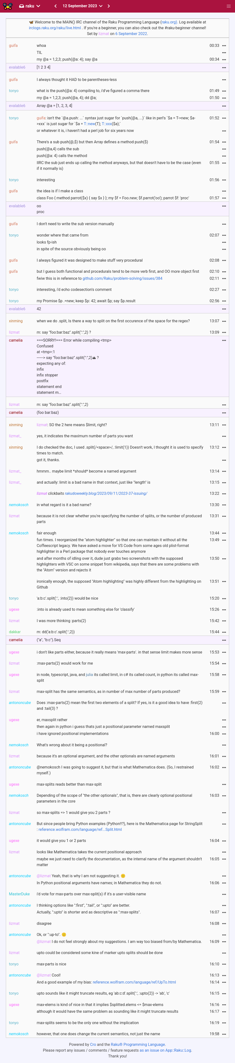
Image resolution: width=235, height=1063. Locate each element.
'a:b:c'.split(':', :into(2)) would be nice (67, 598)
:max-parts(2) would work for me (65, 663)
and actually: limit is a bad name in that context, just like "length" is (93, 482)
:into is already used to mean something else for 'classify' (85, 609)
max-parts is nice (51, 964)
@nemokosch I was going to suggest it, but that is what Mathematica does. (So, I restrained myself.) (115, 770)
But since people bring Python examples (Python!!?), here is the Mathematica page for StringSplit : (119, 826)
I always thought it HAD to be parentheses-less (77, 79)
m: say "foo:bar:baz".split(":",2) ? (64, 332)
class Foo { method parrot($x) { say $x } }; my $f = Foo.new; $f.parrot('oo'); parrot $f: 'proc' (113, 198)
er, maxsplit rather (52, 720)
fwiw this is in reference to (99, 278)
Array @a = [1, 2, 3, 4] (54, 105)
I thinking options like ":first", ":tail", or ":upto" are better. (83, 905)
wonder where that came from (62, 235)
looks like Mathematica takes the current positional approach (89, 852)
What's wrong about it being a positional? (72, 745)
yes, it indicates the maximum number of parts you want (85, 436)
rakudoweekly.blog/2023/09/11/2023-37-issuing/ (106, 493)
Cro (93, 1044)
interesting (46, 180)
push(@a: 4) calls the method (62, 155)
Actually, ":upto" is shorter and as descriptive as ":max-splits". (89, 912)
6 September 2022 (131, 33)
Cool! (49, 975)
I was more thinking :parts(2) (61, 620)
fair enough (46, 533)
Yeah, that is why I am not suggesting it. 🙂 (81, 876)
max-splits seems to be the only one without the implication (88, 1022)
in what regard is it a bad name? (64, 505)
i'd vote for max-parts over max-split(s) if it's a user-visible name (91, 894)
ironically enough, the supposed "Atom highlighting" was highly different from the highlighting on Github (119, 584)
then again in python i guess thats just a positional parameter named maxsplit (103, 726)
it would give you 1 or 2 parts (61, 840)
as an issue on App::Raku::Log (165, 1050)
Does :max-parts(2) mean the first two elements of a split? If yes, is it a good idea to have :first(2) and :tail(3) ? (119, 705)
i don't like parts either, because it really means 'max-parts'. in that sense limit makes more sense (119, 652)
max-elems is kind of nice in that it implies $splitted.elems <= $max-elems (100, 1004)
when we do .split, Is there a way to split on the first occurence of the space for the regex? (113, 321)
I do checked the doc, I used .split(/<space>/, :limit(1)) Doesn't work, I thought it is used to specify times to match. (120, 450)
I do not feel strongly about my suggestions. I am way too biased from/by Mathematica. (119, 941)
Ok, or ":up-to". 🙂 (51, 934)
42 (39, 309)
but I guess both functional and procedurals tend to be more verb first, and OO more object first (118, 271)
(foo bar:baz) (48, 412)
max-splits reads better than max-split (69, 784)
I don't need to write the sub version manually (75, 224)
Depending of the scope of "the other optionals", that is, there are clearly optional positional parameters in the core (114, 798)
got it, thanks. (48, 460)
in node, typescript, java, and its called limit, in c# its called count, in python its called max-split (117, 677)
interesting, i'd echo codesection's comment (74, 289)
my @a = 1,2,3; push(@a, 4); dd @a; (66, 97)
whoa (41, 45)
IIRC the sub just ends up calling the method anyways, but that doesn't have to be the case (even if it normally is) (119, 165)
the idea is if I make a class (60, 191)
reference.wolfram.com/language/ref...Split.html (80, 829)
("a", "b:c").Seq (49, 640)
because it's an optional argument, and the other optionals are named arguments (106, 756)
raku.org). (170, 22)
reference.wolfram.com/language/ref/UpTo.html (134, 982)
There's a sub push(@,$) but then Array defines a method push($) (92, 142)
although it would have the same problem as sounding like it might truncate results (107, 1011)
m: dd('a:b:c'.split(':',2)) (56, 632)
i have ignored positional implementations (73, 733)
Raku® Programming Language (138, 1044)
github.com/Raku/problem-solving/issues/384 (122, 278)
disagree (44, 923)
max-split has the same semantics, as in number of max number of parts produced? (108, 691)
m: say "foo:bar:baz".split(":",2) (62, 404)
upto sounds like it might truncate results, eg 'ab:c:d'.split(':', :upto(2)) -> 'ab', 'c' (103, 993)
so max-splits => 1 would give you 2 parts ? (73, 812)
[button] (228, 6)
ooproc (40, 209)
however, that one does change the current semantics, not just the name (98, 1034)
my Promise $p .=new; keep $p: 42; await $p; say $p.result (86, 301)
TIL (39, 52)
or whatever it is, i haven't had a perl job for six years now (85, 130)
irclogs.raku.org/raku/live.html (55, 28)
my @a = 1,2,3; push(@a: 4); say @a (67, 59)
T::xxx (107, 124)
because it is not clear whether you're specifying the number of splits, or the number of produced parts (119, 519)
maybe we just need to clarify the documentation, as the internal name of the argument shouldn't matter (119, 862)
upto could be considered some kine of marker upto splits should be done (100, 952)
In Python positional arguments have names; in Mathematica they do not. (99, 883)
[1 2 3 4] (43, 67)
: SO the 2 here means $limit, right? (72, 425)
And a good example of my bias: (106, 982)
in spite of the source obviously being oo (71, 249)
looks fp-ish (46, 242)
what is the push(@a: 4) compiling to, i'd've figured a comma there (93, 90)
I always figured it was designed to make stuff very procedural (89, 260)
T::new (89, 124)
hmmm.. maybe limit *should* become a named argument (86, 471)
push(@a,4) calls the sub (58, 149)
